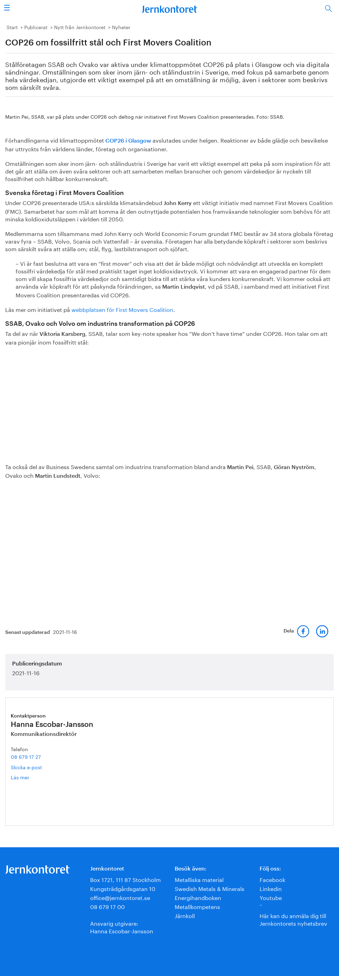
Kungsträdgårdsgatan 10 (122, 888)
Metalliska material (199, 879)
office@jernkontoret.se (120, 897)
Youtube (271, 897)
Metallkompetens (197, 906)
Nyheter (121, 27)
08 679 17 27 (26, 756)
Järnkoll (185, 915)
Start (12, 27)
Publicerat (35, 27)
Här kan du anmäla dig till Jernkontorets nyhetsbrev (293, 919)
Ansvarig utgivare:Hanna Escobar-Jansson (121, 926)
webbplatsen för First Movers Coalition (122, 309)
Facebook (272, 879)
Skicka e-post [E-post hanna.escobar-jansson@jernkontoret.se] (26, 767)
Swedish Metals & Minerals (209, 888)
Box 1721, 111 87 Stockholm (125, 879)
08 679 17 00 (107, 906)
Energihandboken (198, 897)
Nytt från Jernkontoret (79, 27)
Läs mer (30, 777)
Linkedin (271, 888)
